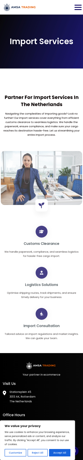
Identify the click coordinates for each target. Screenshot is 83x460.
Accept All (59, 452)
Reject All (37, 452)
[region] (37, 440)
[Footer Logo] (42, 368)
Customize (15, 452)
